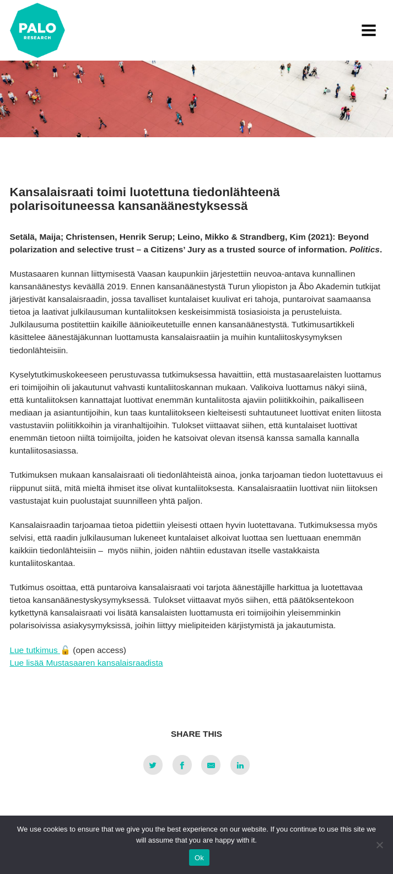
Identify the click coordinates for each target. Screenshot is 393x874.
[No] (379, 844)
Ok (199, 858)
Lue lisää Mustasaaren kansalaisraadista (86, 662)
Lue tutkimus (35, 650)
